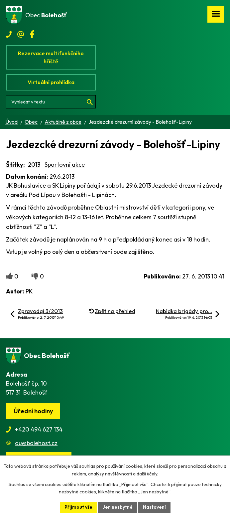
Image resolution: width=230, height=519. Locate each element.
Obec (31, 121)
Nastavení (154, 507)
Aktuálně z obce (63, 121)
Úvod (11, 121)
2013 (34, 164)
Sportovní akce (65, 164)
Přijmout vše (78, 507)
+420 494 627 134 (38, 429)
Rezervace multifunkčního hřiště (51, 57)
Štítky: (15, 164)
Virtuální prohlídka (51, 82)
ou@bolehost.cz (36, 443)
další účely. (147, 474)
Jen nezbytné (118, 507)
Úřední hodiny (33, 411)
